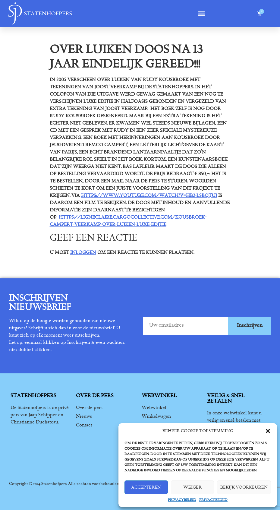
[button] (268, 431)
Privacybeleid (182, 500)
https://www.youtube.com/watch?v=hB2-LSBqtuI (149, 195)
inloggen (83, 252)
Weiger (192, 487)
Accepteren (146, 487)
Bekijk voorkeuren (244, 487)
